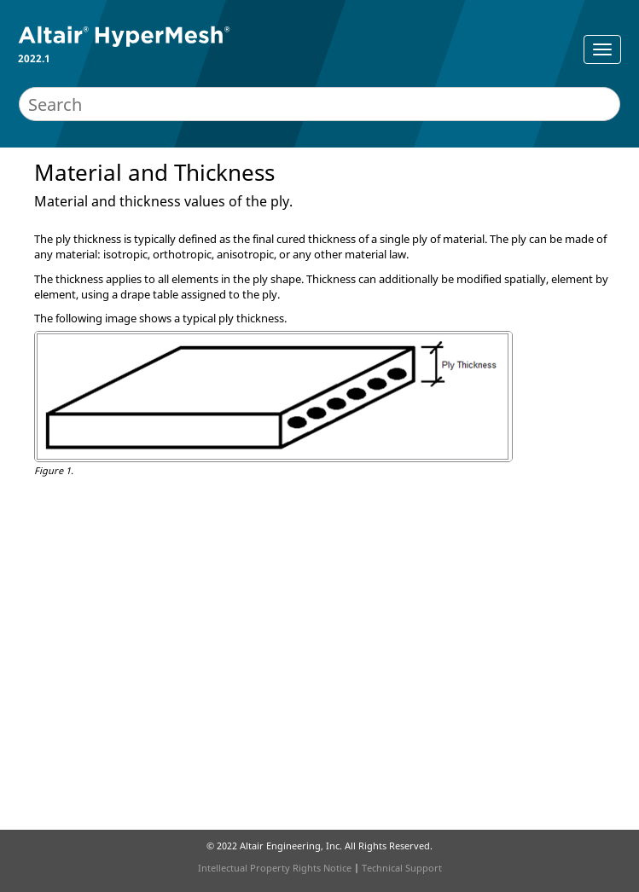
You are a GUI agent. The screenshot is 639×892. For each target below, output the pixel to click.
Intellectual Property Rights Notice (274, 867)
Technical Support (402, 867)
